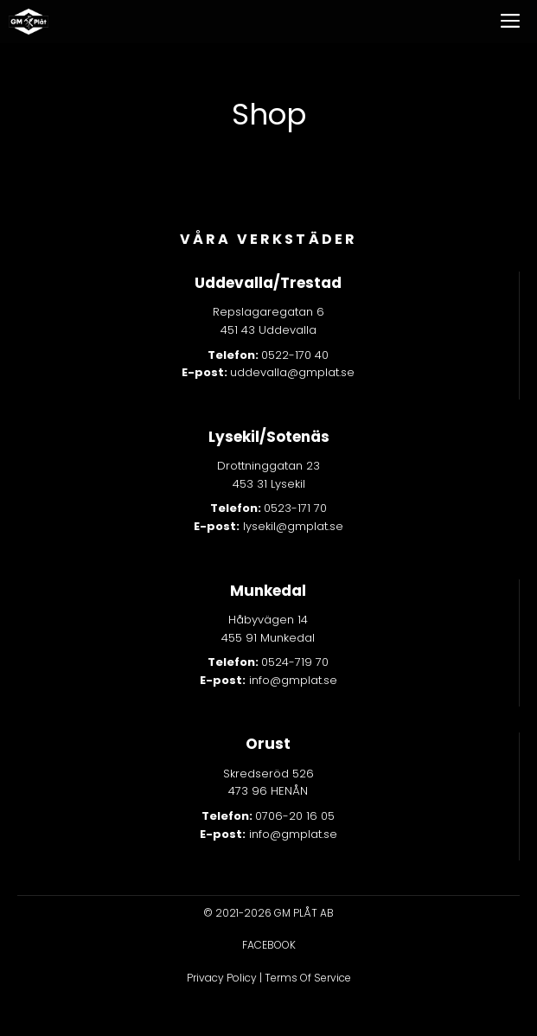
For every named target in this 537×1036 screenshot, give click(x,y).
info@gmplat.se (268, 680)
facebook (269, 944)
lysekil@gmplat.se (268, 526)
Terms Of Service (308, 977)
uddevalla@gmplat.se (292, 372)
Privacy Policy (222, 977)
